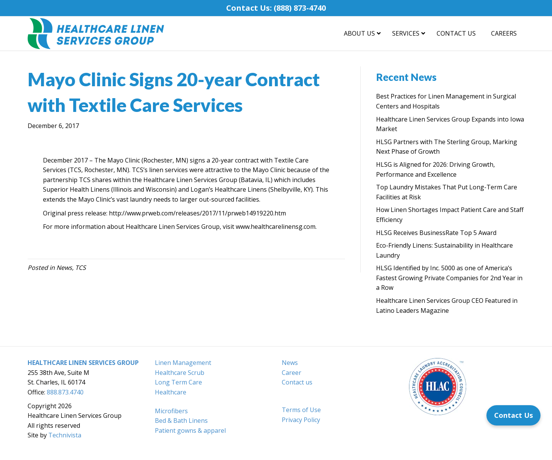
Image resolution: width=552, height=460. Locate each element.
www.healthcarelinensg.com (275, 226)
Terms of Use (301, 410)
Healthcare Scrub (179, 372)
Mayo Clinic (123, 160)
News (64, 267)
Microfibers (171, 411)
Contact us (297, 382)
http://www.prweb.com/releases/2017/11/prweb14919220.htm (197, 213)
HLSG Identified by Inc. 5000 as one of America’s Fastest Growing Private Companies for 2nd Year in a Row (449, 278)
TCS (80, 267)
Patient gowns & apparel (190, 430)
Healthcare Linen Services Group (190, 180)
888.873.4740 (65, 392)
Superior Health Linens (76, 189)
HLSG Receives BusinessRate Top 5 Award (436, 232)
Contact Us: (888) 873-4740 (276, 8)
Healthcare (170, 392)
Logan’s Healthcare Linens (229, 189)
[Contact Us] (513, 415)
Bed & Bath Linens (181, 420)
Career (291, 372)
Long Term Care (178, 382)
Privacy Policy (301, 420)
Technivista (64, 435)
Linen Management (183, 362)
